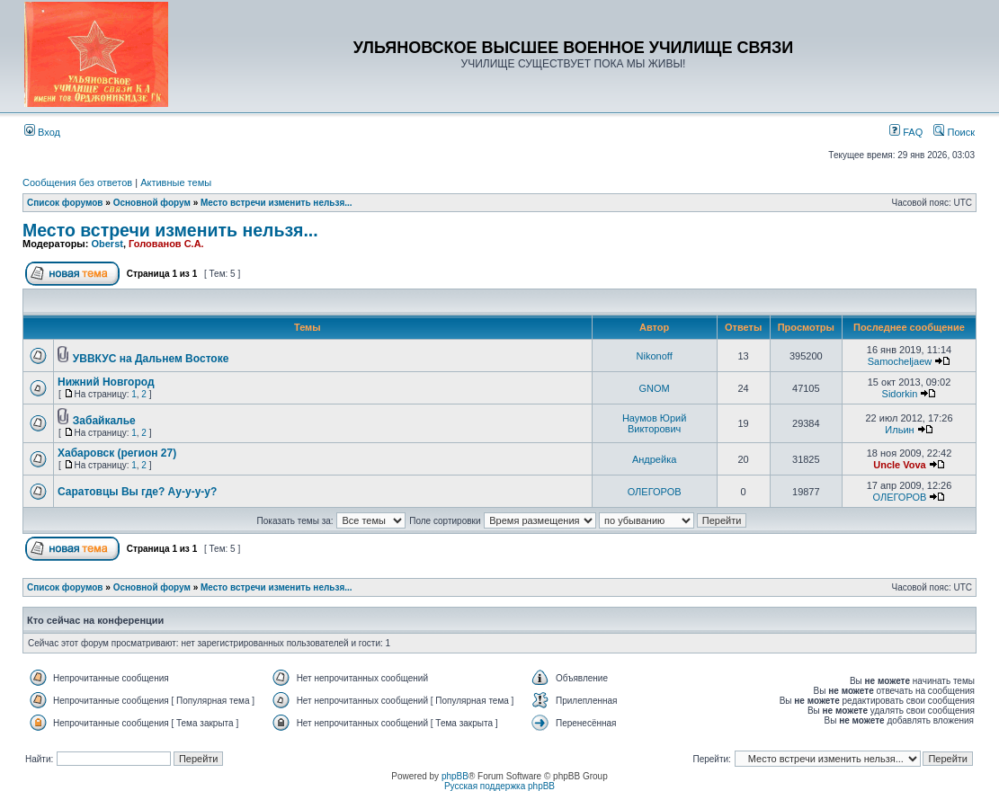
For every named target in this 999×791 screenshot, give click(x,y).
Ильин (899, 429)
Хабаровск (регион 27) (117, 453)
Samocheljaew (900, 361)
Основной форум (152, 203)
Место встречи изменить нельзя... (276, 203)
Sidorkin (900, 393)
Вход (42, 132)
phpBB (455, 776)
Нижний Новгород (106, 382)
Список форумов (65, 203)
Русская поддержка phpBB (499, 786)
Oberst (106, 243)
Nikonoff (655, 356)
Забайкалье (104, 420)
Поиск (954, 132)
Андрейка (654, 459)
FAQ (906, 132)
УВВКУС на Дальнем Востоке (151, 358)
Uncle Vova (899, 464)
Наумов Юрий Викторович (654, 423)
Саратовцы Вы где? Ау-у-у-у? (137, 491)
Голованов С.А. (166, 243)
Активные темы (175, 182)
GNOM (654, 388)
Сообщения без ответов (77, 182)
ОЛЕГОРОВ (655, 491)
